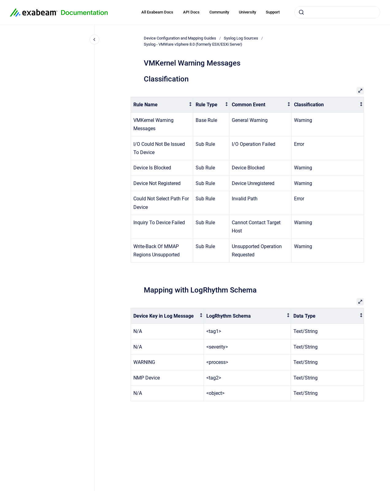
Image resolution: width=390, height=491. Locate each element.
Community (219, 12)
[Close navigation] (94, 39)
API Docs (191, 12)
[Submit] (301, 12)
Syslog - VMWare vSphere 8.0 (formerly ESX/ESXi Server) (193, 44)
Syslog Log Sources (241, 38)
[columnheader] (162, 105)
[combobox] (337, 12)
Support (273, 12)
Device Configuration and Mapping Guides (180, 38)
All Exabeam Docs (157, 12)
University (247, 12)
